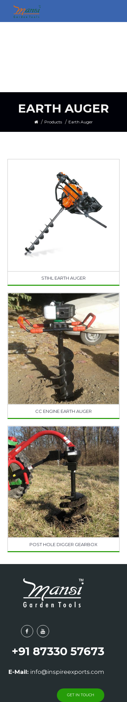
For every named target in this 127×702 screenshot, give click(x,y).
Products (53, 121)
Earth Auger (80, 121)
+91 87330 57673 (58, 651)
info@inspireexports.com (67, 671)
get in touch (80, 695)
